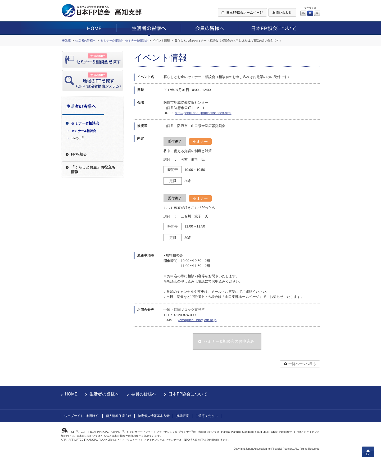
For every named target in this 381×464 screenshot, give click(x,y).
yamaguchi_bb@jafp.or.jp (197, 320)
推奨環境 (182, 416)
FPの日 (77, 138)
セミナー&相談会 (83, 131)
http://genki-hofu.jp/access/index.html (203, 113)
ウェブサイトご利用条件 (81, 416)
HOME (71, 394)
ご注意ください (207, 416)
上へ (368, 451)
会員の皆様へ (143, 394)
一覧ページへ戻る (302, 364)
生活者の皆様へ (104, 394)
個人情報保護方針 (118, 416)
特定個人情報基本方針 (154, 416)
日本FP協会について (187, 394)
